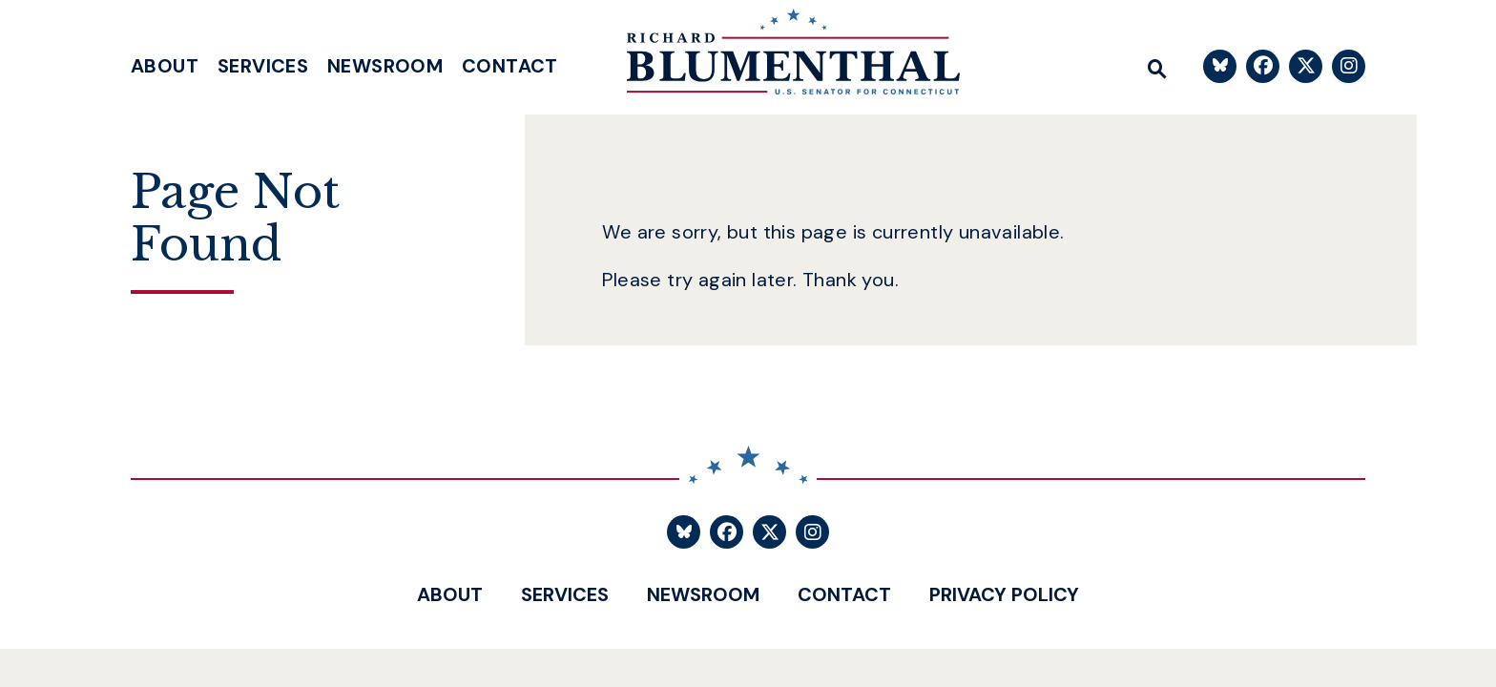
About (164, 65)
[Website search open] (1157, 66)
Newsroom (385, 65)
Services (263, 65)
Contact (510, 65)
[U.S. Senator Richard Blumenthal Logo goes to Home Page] (779, 57)
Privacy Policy (1004, 594)
